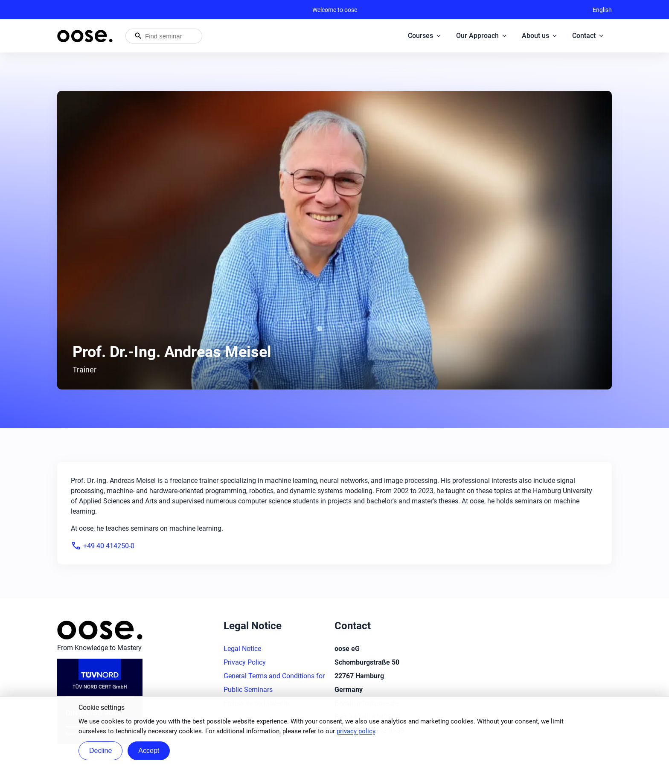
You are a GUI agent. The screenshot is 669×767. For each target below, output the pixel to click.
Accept (148, 750)
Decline (100, 750)
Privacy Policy (245, 662)
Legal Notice (242, 649)
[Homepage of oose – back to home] (85, 36)
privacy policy (356, 731)
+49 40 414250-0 (102, 545)
